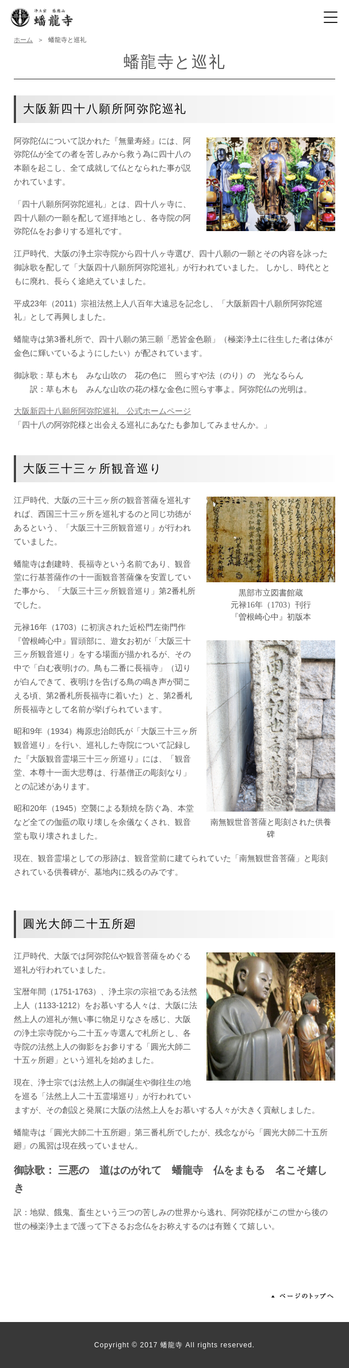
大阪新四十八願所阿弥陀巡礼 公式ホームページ (102, 411)
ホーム (23, 39)
